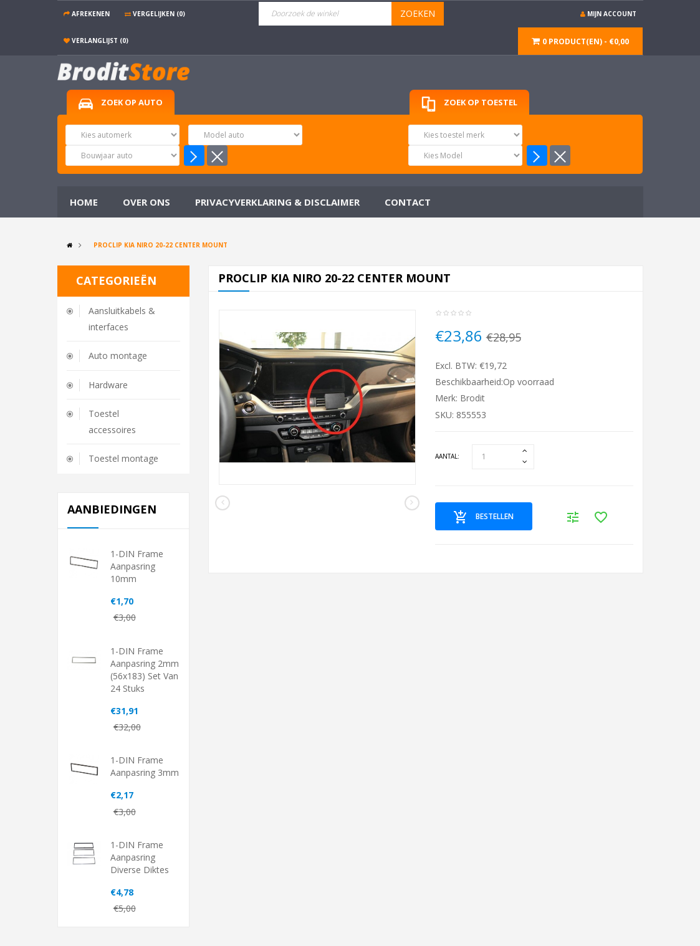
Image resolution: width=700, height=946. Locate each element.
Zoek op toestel (469, 104)
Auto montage (118, 355)
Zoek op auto (121, 103)
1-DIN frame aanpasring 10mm (136, 566)
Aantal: (447, 456)
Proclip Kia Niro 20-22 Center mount (160, 245)
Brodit (472, 398)
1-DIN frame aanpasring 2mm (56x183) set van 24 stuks (144, 669)
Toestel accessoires (112, 422)
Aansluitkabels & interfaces (122, 319)
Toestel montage (123, 458)
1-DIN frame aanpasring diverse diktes (139, 857)
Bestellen (484, 517)
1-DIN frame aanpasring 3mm (144, 766)
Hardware (108, 385)
